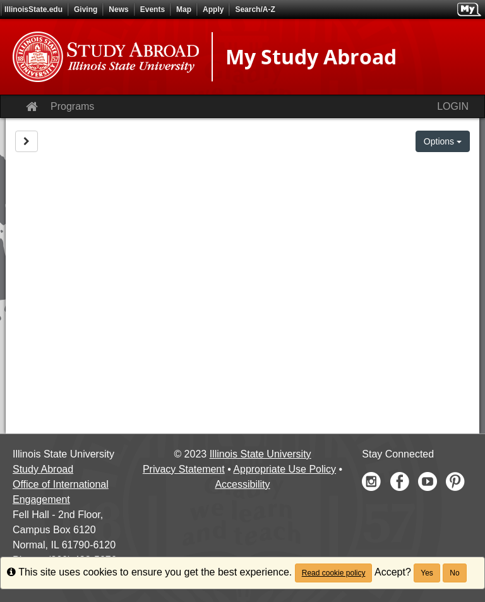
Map (183, 9)
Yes (427, 573)
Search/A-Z (255, 9)
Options (443, 141)
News (118, 9)
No (454, 573)
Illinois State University (260, 454)
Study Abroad (43, 469)
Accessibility (242, 484)
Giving (85, 9)
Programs (72, 106)
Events (152, 9)
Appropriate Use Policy (284, 469)
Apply (213, 9)
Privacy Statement (184, 469)
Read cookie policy (334, 573)
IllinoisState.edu (33, 9)
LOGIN (453, 106)
